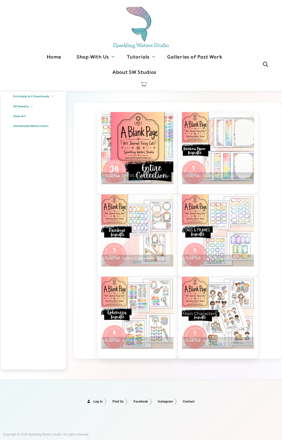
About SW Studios (134, 72)
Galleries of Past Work (194, 57)
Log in (98, 401)
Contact (189, 401)
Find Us (118, 401)
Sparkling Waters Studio (141, 45)
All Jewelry (23, 106)
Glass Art (19, 116)
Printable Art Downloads (33, 96)
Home (54, 57)
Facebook (141, 401)
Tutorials (138, 59)
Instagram (165, 401)
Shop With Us (93, 59)
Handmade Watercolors (31, 126)
